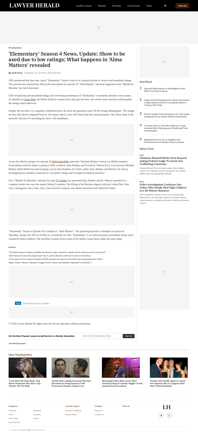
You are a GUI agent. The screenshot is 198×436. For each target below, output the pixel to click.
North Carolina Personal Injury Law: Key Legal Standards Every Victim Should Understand (166, 115)
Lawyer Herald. (26, 430)
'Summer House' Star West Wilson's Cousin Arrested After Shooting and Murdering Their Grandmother (166, 128)
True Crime (13, 418)
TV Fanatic (61, 180)
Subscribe (182, 5)
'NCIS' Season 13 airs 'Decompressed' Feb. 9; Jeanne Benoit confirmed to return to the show (50, 255)
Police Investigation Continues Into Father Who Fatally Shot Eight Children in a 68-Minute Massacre (163, 187)
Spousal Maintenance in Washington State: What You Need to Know (164, 89)
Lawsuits (37, 414)
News (142, 155)
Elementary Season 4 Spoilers (36, 303)
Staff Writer (17, 73)
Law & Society (133, 5)
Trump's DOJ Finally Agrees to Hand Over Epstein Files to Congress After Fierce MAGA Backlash (167, 383)
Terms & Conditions (73, 410)
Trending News (15, 47)
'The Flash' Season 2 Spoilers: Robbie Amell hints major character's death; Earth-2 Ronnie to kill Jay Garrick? (57, 252)
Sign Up (128, 336)
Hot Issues (116, 5)
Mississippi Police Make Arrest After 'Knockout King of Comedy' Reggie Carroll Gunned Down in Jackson (122, 383)
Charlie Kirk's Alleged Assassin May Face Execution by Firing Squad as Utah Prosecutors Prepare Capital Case (71, 383)
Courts (36, 418)
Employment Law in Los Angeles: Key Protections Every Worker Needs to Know (164, 140)
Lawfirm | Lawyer (84, 5)
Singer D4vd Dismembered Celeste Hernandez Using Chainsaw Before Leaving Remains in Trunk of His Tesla (166, 102)
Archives (12, 410)
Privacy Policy (71, 414)
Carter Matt (30, 99)
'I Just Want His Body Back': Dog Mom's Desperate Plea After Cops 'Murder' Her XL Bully (25, 383)
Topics (149, 5)
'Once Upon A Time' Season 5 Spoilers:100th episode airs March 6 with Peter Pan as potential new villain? (56, 259)
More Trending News (20, 354)
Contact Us (99, 414)
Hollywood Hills (60, 161)
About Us (98, 410)
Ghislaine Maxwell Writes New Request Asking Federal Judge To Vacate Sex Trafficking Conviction (163, 161)
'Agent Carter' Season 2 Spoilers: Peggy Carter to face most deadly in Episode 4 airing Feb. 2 (50, 262)
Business (102, 5)
